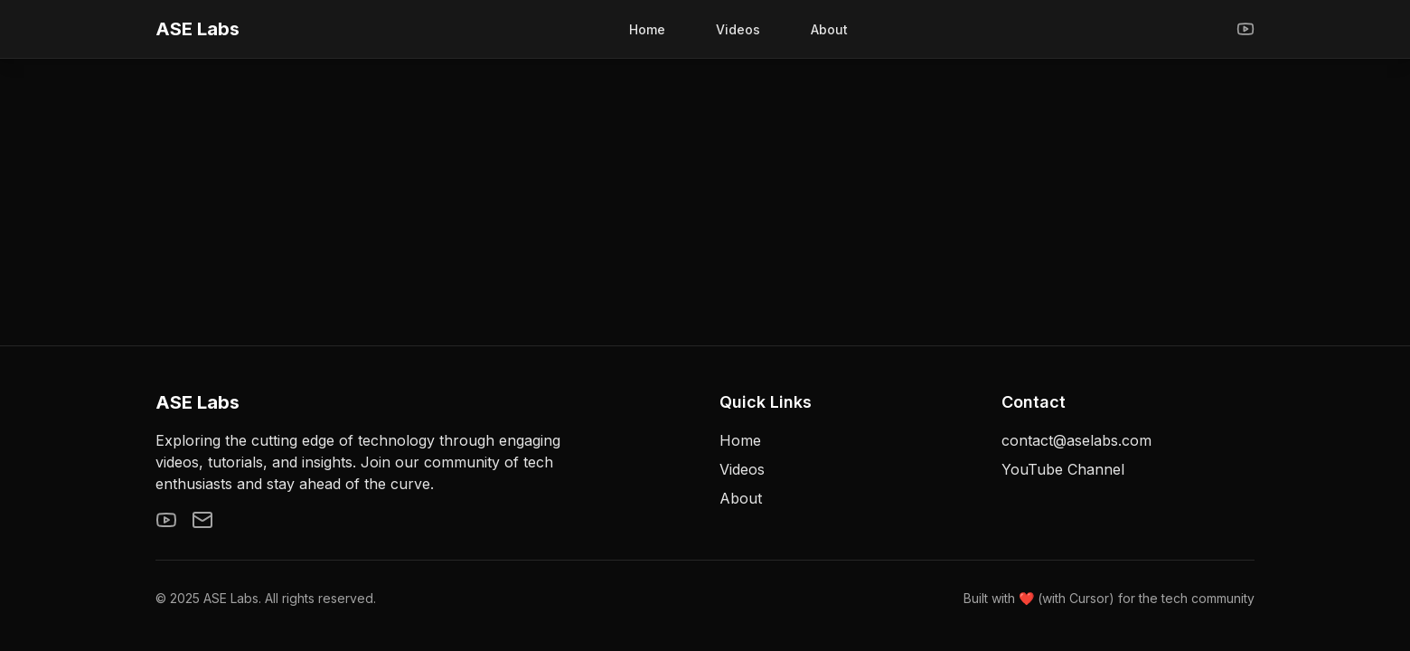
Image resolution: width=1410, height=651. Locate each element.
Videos (738, 29)
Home (647, 29)
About (829, 29)
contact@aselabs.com (1076, 440)
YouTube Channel (1062, 469)
